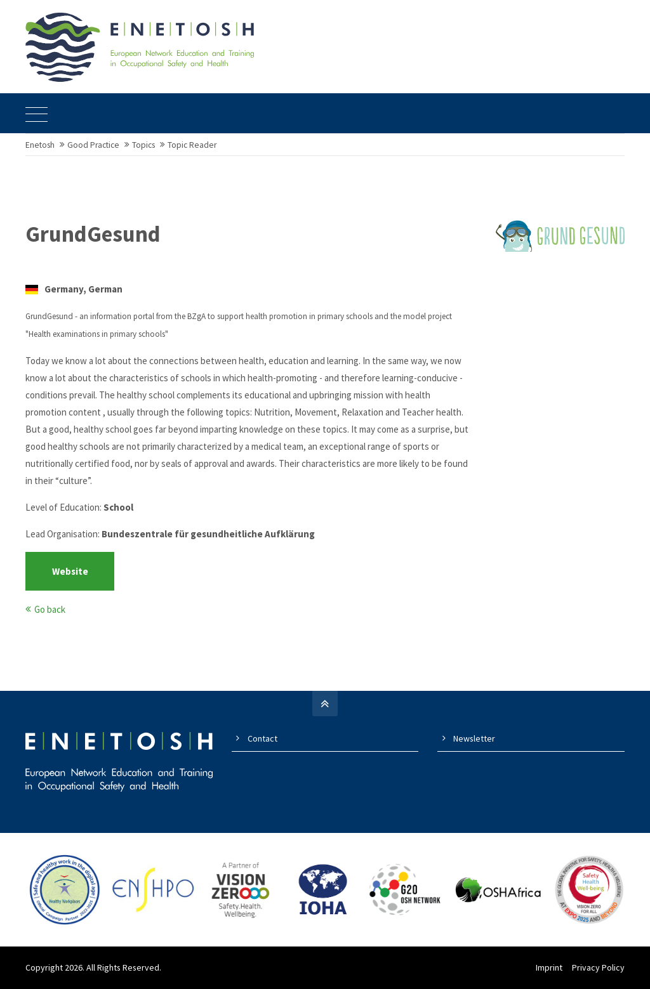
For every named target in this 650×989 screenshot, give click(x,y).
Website (70, 571)
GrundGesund (93, 234)
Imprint (549, 967)
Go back (49, 609)
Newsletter (474, 738)
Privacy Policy (598, 967)
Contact (262, 738)
